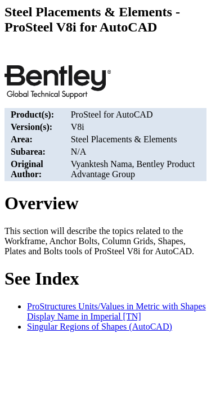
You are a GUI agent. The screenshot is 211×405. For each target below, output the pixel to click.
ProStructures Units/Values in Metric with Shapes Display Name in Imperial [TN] (116, 311)
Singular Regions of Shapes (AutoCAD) (99, 326)
